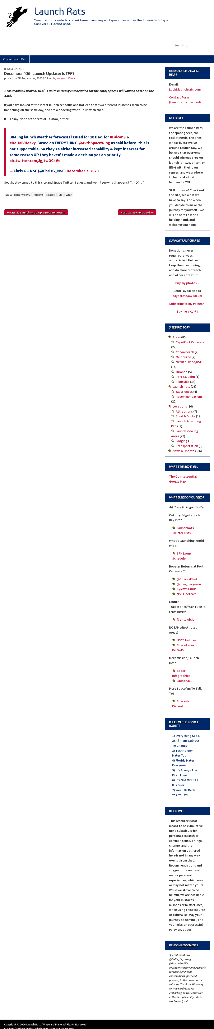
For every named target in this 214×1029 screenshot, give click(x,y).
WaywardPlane (66, 78)
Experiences (184, 391)
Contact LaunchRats (14, 59)
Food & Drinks (185, 416)
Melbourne (183, 357)
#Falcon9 (118, 136)
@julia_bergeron (189, 584)
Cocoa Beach (185, 352)
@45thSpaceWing (94, 142)
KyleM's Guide (186, 589)
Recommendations (189, 396)
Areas (177, 337)
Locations (180, 406)
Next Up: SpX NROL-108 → (137, 212)
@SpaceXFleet (187, 579)
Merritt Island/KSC (189, 362)
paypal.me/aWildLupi (187, 296)
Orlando (181, 372)
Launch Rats (59, 11)
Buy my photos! (186, 283)
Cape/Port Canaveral (190, 342)
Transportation (187, 446)
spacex (50, 195)
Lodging (181, 441)
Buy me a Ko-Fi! (187, 311)
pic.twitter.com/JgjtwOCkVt (34, 160)
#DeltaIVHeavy (22, 142)
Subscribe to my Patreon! (187, 304)
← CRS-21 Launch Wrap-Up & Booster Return (36, 212)
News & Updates (14, 68)
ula (60, 195)
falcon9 (38, 195)
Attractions (184, 411)
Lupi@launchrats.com (185, 89)
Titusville (182, 382)
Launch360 (184, 681)
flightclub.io (186, 619)
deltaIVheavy (22, 195)
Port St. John (185, 377)
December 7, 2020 (83, 170)
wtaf (69, 195)
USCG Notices (186, 640)
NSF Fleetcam (186, 594)
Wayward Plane (52, 1024)
